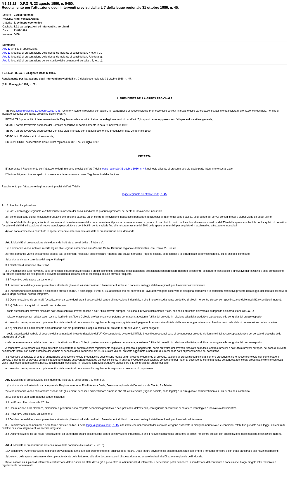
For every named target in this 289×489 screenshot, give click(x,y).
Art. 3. (7, 379)
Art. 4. (7, 445)
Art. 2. (7, 242)
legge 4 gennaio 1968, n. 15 (102, 425)
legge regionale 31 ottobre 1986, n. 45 (38, 110)
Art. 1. (5, 205)
